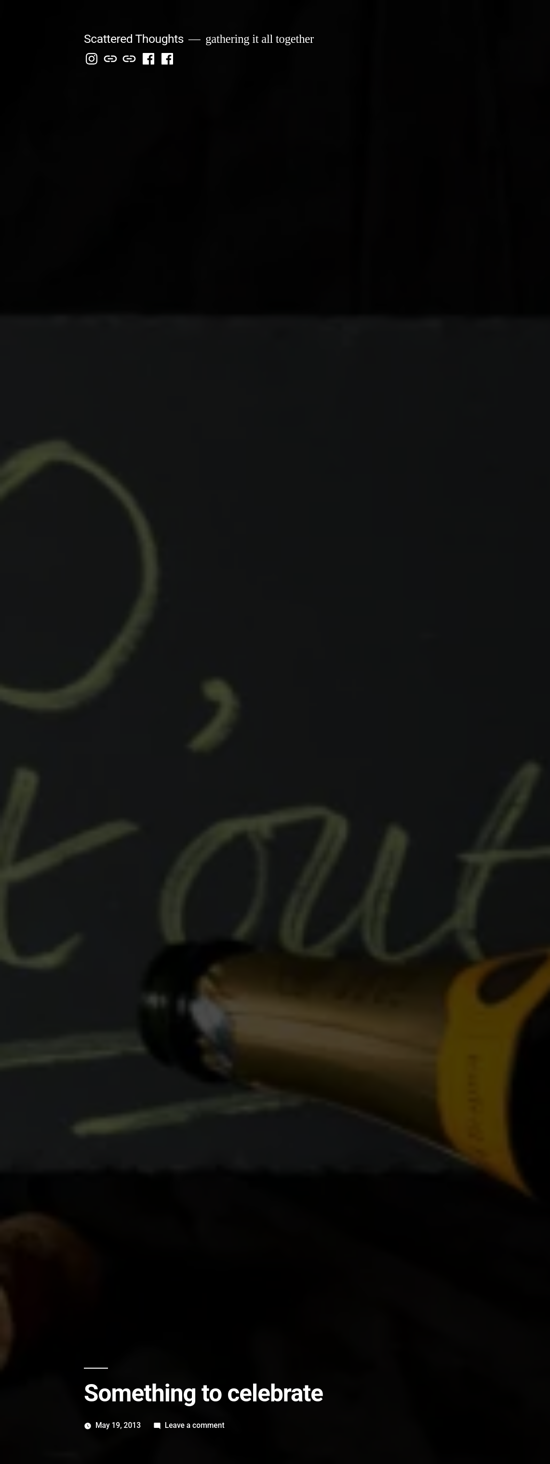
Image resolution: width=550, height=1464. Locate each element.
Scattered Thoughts (134, 39)
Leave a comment (195, 1425)
